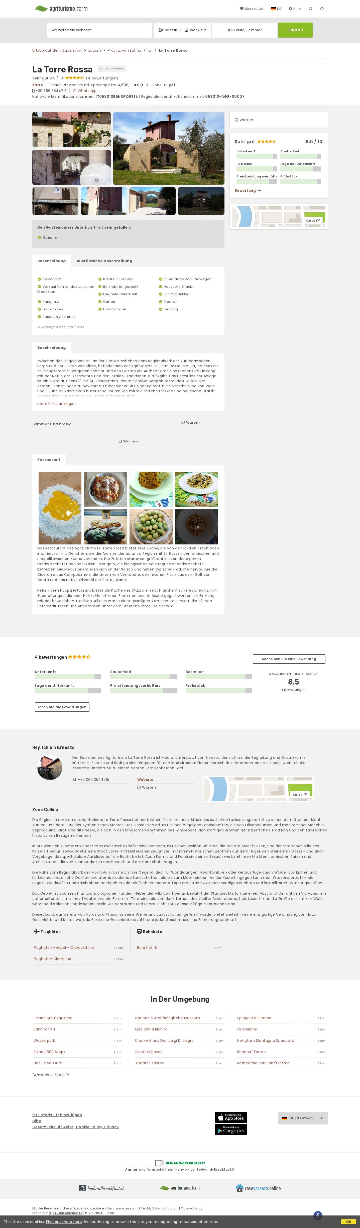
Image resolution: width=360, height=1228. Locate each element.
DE (279, 8)
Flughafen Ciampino (52, 958)
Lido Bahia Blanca (151, 1029)
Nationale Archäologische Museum (167, 1017)
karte (37, 84)
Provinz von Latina (124, 50)
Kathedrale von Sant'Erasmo (263, 1063)
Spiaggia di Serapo (254, 1017)
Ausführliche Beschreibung (105, 260)
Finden (296, 30)
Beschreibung (51, 260)
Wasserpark (44, 1040)
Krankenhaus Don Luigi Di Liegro (164, 1040)
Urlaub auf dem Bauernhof (57, 50)
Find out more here (64, 1221)
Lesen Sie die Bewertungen (62, 707)
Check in (167, 30)
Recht (145, 1208)
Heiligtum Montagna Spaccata (265, 1040)
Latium (94, 50)
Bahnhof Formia (252, 1051)
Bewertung (248, 190)
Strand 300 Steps (49, 1051)
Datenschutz (162, 1208)
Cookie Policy (192, 1208)
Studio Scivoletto (68, 1213)
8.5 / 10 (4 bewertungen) (75, 78)
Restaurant (49, 459)
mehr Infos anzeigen (56, 403)
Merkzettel (251, 8)
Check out (195, 30)
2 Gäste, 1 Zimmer (244, 30)
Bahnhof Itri (148, 947)
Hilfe (295, 8)
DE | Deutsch (308, 1118)
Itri (150, 50)
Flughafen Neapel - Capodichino (64, 947)
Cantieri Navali (148, 1051)
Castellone (247, 1029)
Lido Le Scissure (48, 1063)
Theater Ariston (149, 1063)
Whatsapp (84, 90)
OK (349, 1221)
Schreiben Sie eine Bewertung (289, 658)
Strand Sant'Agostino (53, 1017)
